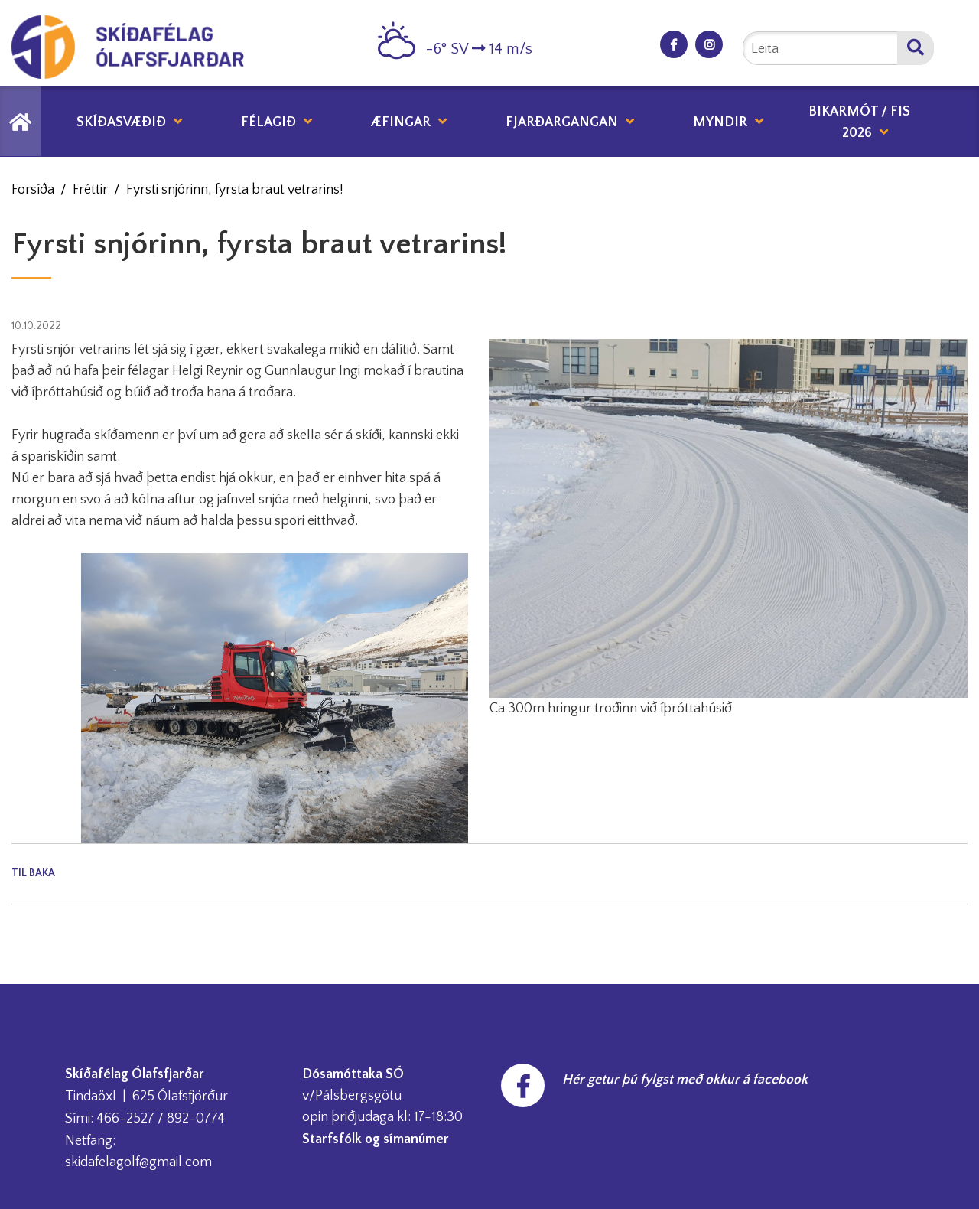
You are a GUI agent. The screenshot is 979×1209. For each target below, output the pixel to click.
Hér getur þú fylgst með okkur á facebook (685, 1079)
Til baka (33, 873)
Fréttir (90, 189)
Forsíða (32, 189)
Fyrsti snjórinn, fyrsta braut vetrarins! (234, 189)
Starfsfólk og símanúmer (375, 1139)
